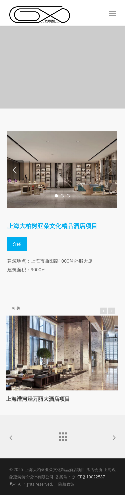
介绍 (17, 244)
